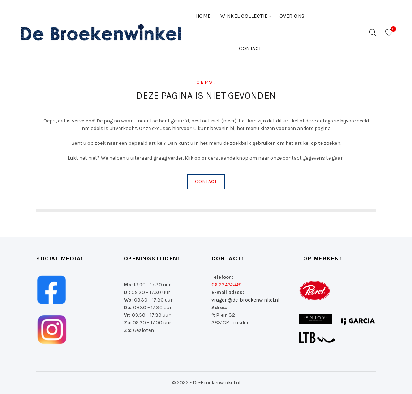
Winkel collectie (244, 16)
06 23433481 (226, 285)
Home (203, 16)
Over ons (292, 16)
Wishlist (392, 29)
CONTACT (206, 181)
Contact (250, 49)
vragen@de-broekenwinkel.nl (245, 300)
